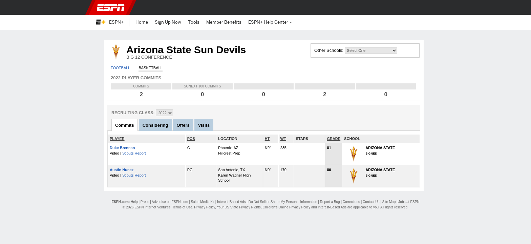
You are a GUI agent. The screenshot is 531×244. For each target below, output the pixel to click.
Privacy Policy (204, 207)
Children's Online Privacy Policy (286, 207)
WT (283, 139)
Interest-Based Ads (231, 202)
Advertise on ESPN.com (170, 202)
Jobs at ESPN (408, 202)
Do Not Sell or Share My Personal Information (283, 202)
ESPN (110, 7)
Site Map (389, 202)
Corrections (351, 202)
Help (134, 202)
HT (267, 139)
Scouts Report (134, 153)
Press (145, 202)
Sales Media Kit (202, 202)
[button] (431, 7)
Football (120, 68)
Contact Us (371, 202)
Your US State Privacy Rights (239, 207)
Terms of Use (182, 207)
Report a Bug (330, 202)
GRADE (333, 139)
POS (191, 139)
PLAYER (117, 139)
